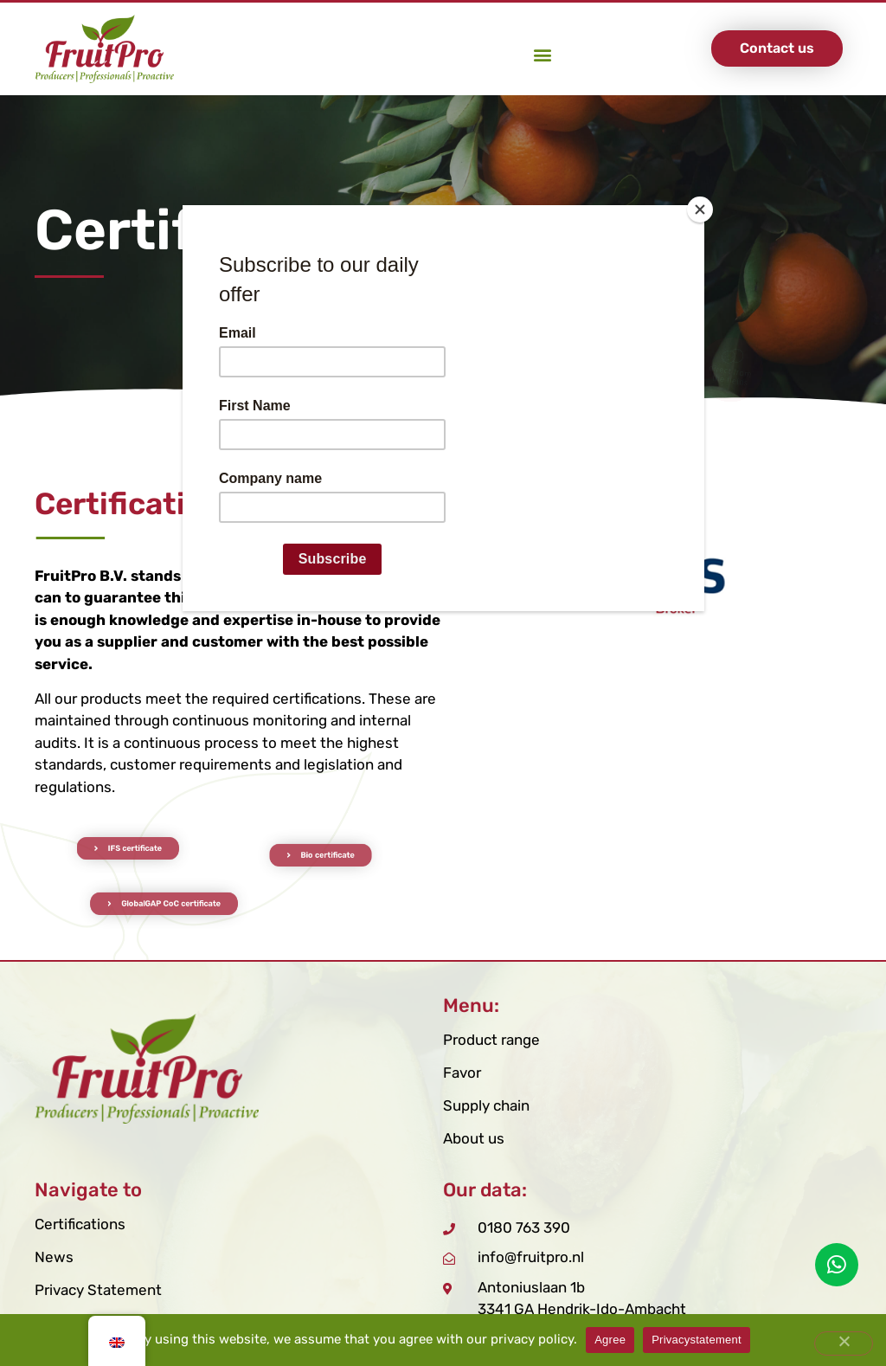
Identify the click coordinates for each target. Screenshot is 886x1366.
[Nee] (843, 1343)
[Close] (700, 209)
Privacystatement (697, 1339)
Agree (610, 1339)
